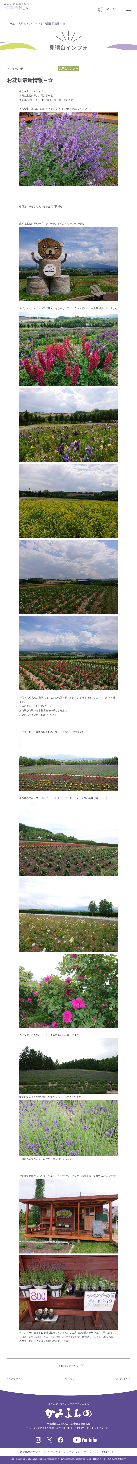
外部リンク (54, 1451)
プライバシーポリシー (81, 1451)
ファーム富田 (62, 732)
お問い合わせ (109, 1451)
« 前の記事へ (14, 1378)
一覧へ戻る (68, 1378)
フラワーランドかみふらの (57, 223)
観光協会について (30, 1451)
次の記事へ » (123, 1378)
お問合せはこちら (68, 1365)
